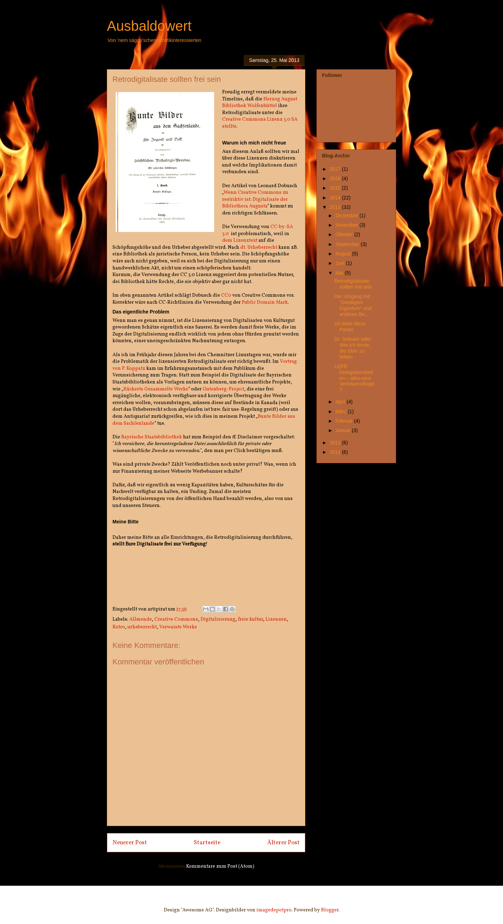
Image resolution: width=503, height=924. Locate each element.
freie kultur (250, 619)
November (347, 225)
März (341, 411)
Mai (339, 273)
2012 (336, 442)
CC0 (226, 295)
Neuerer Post (129, 843)
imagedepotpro (274, 910)
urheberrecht (142, 627)
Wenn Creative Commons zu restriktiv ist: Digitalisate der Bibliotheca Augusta (255, 199)
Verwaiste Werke (178, 627)
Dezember (347, 215)
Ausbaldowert (149, 26)
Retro (118, 627)
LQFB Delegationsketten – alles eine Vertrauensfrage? (354, 378)
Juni (340, 263)
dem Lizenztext (239, 240)
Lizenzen (276, 619)
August (343, 253)
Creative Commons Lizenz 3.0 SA (260, 119)
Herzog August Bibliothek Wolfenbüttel (259, 103)
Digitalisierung (218, 619)
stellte (229, 126)
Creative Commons (176, 619)
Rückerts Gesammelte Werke (155, 389)
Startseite (207, 843)
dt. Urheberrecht (258, 247)
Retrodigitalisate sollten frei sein (353, 284)
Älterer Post (283, 843)
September (347, 244)
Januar (343, 430)
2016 (336, 178)
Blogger (329, 910)
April (341, 401)
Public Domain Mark (265, 302)
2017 (336, 169)
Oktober (344, 234)
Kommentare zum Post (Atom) (220, 866)
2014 (336, 197)
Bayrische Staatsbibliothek (151, 437)
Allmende (140, 619)
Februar (344, 421)
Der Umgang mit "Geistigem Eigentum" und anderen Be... (352, 305)
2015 (336, 188)
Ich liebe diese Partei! (350, 326)
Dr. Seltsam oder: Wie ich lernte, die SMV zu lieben (353, 347)
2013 (336, 207)
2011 (336, 452)
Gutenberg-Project (223, 389)
